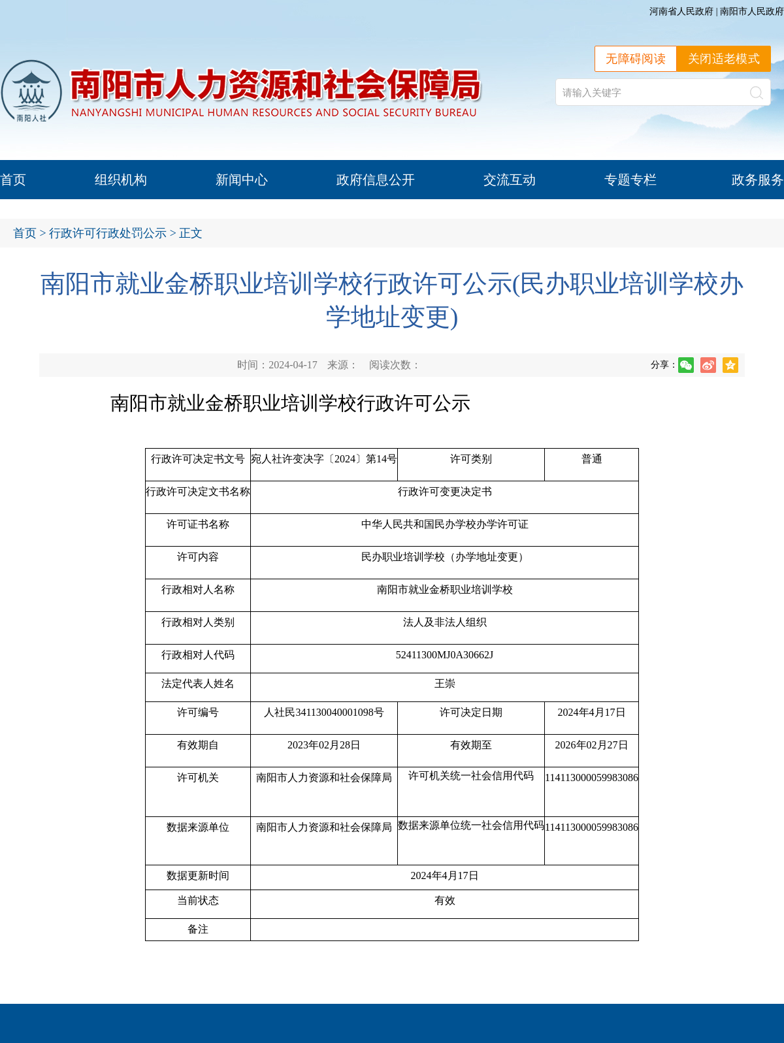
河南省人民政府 (681, 11)
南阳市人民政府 (752, 11)
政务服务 (758, 179)
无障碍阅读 (636, 58)
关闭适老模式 (724, 58)
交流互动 (509, 179)
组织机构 (121, 179)
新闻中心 (242, 179)
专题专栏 (630, 179)
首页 (13, 179)
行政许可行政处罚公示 (108, 233)
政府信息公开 (375, 179)
